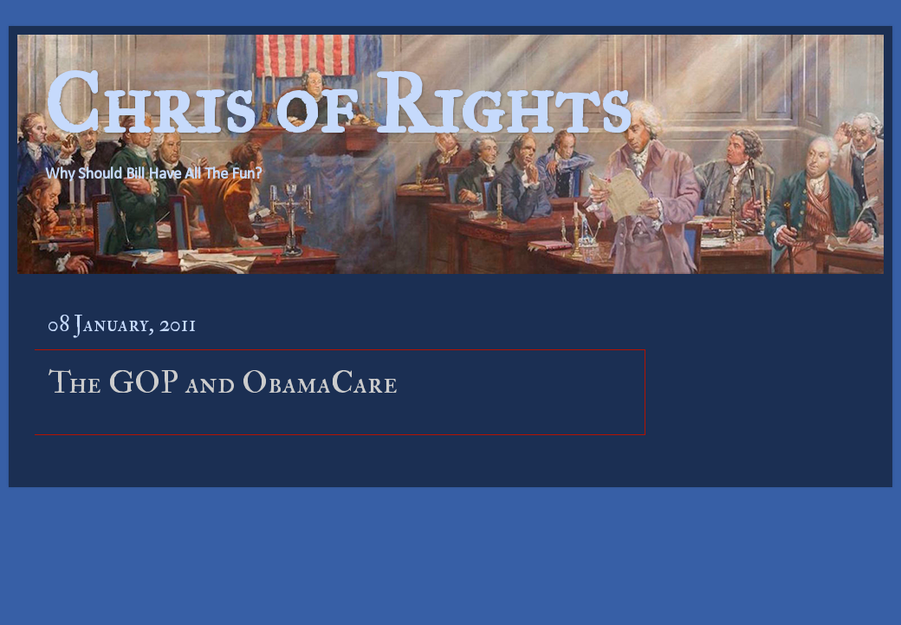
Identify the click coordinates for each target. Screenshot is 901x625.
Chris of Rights (337, 104)
